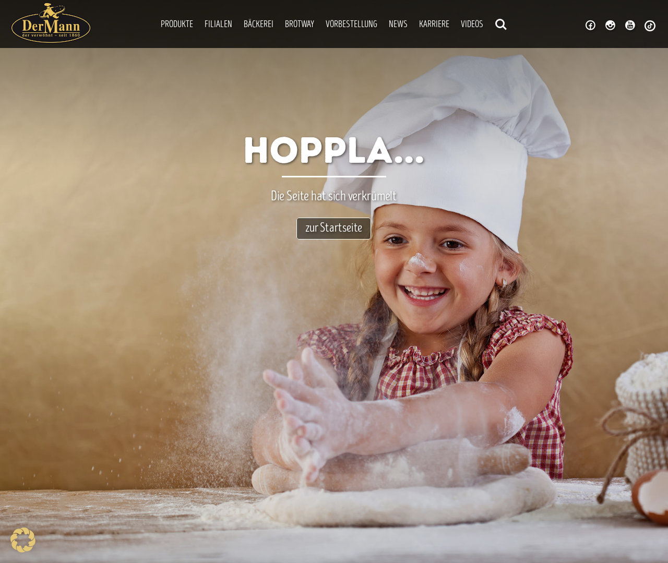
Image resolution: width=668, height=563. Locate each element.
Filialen (218, 25)
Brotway (299, 25)
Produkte (177, 25)
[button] (23, 540)
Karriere (434, 25)
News (398, 25)
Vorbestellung (351, 25)
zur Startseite (333, 228)
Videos (472, 25)
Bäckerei (258, 25)
